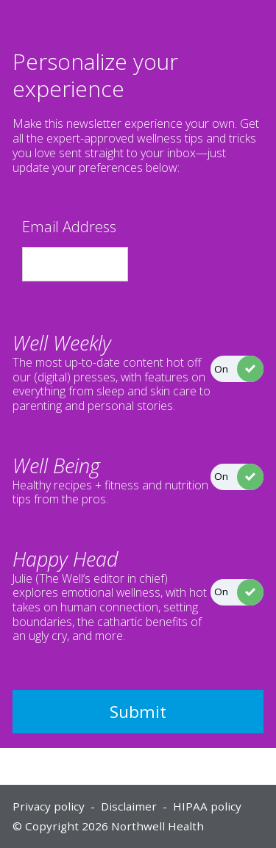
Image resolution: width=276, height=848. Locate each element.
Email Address (69, 227)
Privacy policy (49, 806)
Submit (138, 711)
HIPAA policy (207, 806)
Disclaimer (129, 806)
